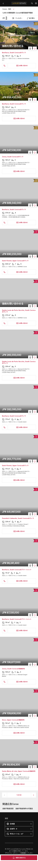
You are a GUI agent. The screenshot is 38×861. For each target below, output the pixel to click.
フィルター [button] (17, 18)
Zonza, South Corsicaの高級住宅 (13, 669)
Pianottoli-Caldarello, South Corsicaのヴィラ (18, 518)
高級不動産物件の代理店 (24, 809)
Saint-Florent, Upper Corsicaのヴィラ (15, 261)
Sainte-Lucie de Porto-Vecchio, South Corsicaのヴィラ (18, 311)
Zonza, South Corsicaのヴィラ (12, 157)
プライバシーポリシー (12, 853)
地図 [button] (4, 18)
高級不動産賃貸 (7, 809)
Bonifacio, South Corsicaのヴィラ (14, 52)
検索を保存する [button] (19, 858)
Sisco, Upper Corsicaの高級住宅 (13, 720)
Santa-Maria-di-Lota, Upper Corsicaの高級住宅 (18, 771)
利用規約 (23, 853)
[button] (36, 3)
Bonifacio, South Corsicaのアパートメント (16, 569)
